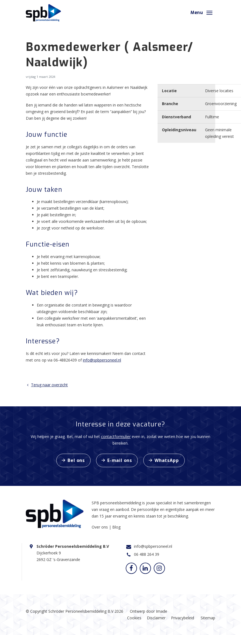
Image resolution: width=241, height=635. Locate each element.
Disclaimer (156, 617)
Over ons (100, 527)
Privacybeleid (182, 617)
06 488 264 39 (146, 554)
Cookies (134, 617)
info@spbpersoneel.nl (102, 360)
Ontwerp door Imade (148, 611)
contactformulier (116, 436)
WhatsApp (167, 460)
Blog (116, 527)
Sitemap (208, 617)
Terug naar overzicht (47, 384)
